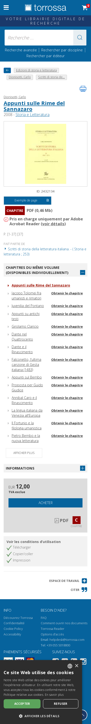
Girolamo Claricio (25, 326)
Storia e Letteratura (33, 114)
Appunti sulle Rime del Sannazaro (34, 105)
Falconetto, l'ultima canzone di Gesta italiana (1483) (26, 364)
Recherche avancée (21, 49)
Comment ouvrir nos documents (64, 623)
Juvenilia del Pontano (28, 305)
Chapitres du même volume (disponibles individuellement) (37, 270)
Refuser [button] (60, 704)
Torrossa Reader (52, 629)
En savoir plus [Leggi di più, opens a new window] (54, 695)
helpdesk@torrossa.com (67, 640)
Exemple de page (32, 200)
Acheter (46, 502)
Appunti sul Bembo (27, 377)
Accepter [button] (22, 704)
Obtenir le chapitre (67, 293)
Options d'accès (52, 634)
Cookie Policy (13, 629)
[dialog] (41, 692)
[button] (79, 37)
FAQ (44, 618)
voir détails (53, 223)
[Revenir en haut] (82, 715)
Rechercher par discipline (62, 49)
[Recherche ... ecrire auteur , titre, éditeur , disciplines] (46, 37)
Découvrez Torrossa (18, 618)
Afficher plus (24, 453)
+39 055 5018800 (58, 645)
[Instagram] (83, 662)
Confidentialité (14, 623)
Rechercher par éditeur (45, 55)
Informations (20, 468)
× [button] (76, 666)
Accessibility (12, 634)
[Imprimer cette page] (83, 89)
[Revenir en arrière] (7, 70)
